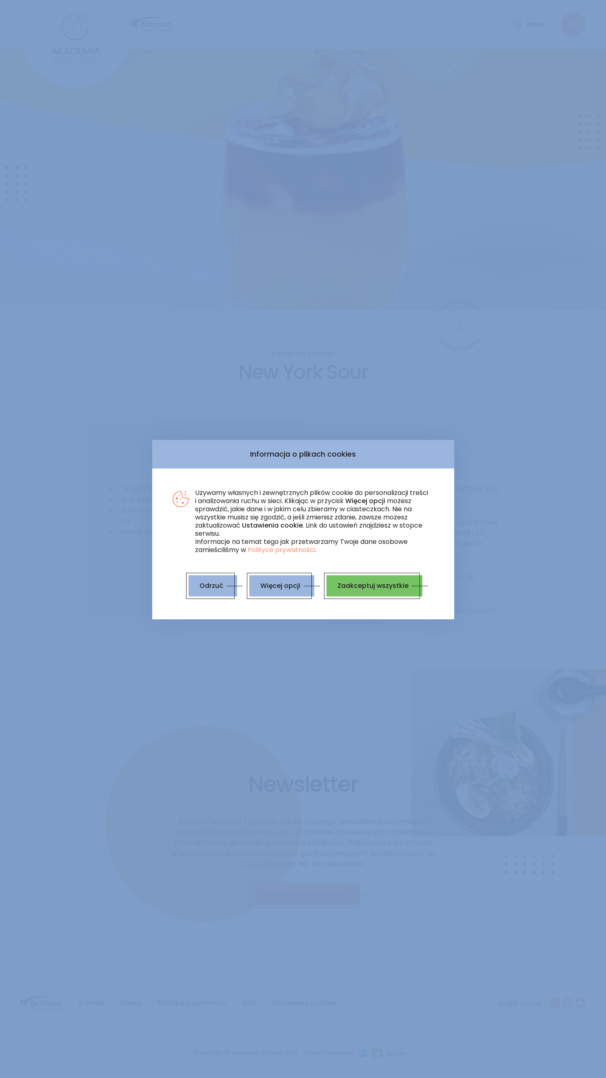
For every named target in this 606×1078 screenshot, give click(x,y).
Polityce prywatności (281, 549)
